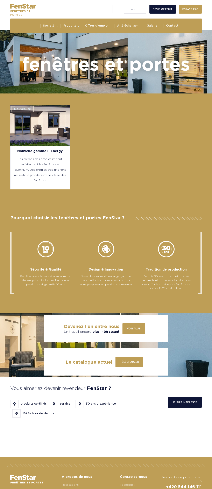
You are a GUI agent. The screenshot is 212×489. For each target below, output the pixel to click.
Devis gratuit (162, 9)
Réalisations (70, 484)
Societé (49, 25)
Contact (172, 25)
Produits (69, 25)
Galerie (152, 25)
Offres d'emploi (96, 25)
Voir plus (133, 328)
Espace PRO (190, 9)
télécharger (129, 361)
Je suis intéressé (184, 402)
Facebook (127, 484)
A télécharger (127, 25)
